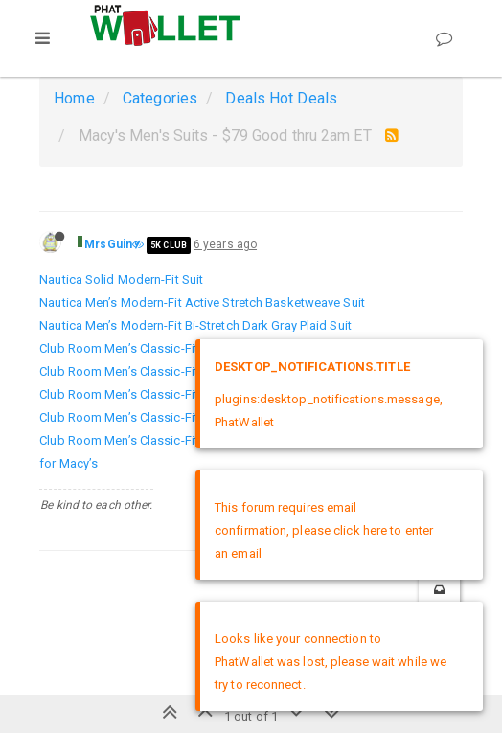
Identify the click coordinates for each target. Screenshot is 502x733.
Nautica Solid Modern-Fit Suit (121, 279)
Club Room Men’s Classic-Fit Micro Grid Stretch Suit (183, 417)
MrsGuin (108, 244)
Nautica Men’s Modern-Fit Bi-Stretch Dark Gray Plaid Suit (195, 325)
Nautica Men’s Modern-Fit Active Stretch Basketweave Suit (202, 302)
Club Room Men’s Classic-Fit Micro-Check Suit (167, 394)
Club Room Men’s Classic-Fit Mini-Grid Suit (157, 371)
